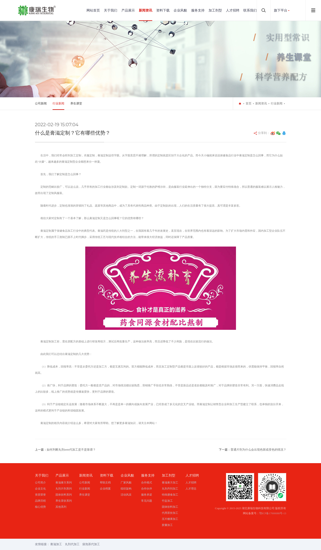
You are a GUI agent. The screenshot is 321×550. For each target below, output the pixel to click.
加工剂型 (215, 10)
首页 (248, 103)
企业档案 (105, 488)
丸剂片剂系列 (63, 488)
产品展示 (128, 10)
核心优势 (40, 506)
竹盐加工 (167, 500)
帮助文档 (105, 482)
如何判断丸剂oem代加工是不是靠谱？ (71, 449)
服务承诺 (146, 494)
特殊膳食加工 (170, 494)
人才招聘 (232, 10)
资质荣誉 (40, 494)
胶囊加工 (167, 525)
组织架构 (126, 488)
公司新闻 (41, 103)
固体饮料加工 (170, 506)
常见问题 (146, 500)
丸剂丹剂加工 (170, 488)
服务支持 (198, 10)
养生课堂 (76, 103)
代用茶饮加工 (170, 512)
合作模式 (146, 482)
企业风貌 (180, 10)
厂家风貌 (126, 482)
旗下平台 (280, 10)
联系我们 (250, 10)
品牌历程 (40, 500)
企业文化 (40, 488)
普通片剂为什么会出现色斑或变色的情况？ (258, 449)
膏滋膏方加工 (170, 482)
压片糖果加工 (170, 518)
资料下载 (163, 10)
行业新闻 (58, 103)
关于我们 (110, 10)
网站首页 (93, 10)
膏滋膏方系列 (63, 482)
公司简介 (40, 482)
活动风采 (126, 494)
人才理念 (191, 488)
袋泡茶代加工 (91, 544)
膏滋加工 (56, 544)
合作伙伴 (146, 488)
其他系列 (60, 506)
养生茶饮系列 (63, 500)
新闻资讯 (145, 10)
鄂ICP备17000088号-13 (272, 513)
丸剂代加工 (72, 544)
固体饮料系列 (63, 494)
